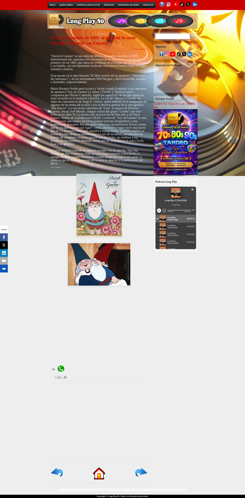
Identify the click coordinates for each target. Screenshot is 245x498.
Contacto (148, 5)
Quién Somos (66, 5)
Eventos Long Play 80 (88, 5)
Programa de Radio (128, 5)
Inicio (52, 5)
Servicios (109, 5)
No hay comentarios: (140, 49)
